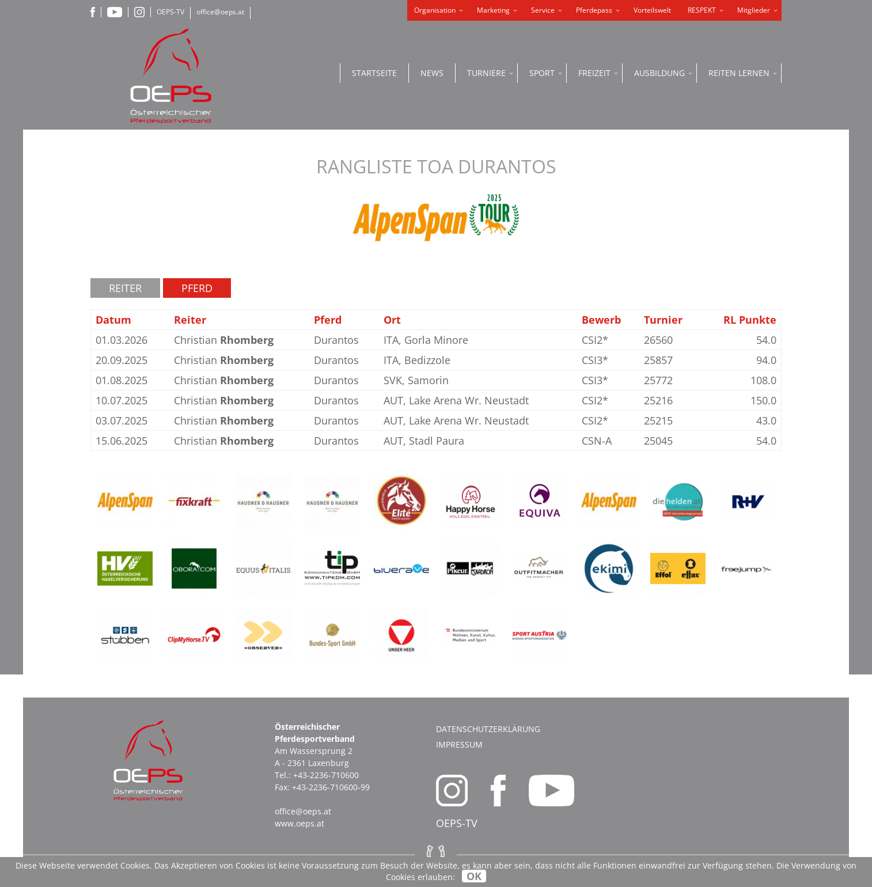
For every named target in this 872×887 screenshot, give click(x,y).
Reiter (125, 288)
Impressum (459, 744)
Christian (224, 340)
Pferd (197, 288)
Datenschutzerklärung (488, 728)
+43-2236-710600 (326, 775)
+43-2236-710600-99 (331, 787)
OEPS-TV (170, 12)
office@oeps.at (220, 12)
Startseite (374, 72)
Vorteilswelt (652, 10)
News (431, 72)
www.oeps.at (299, 823)
